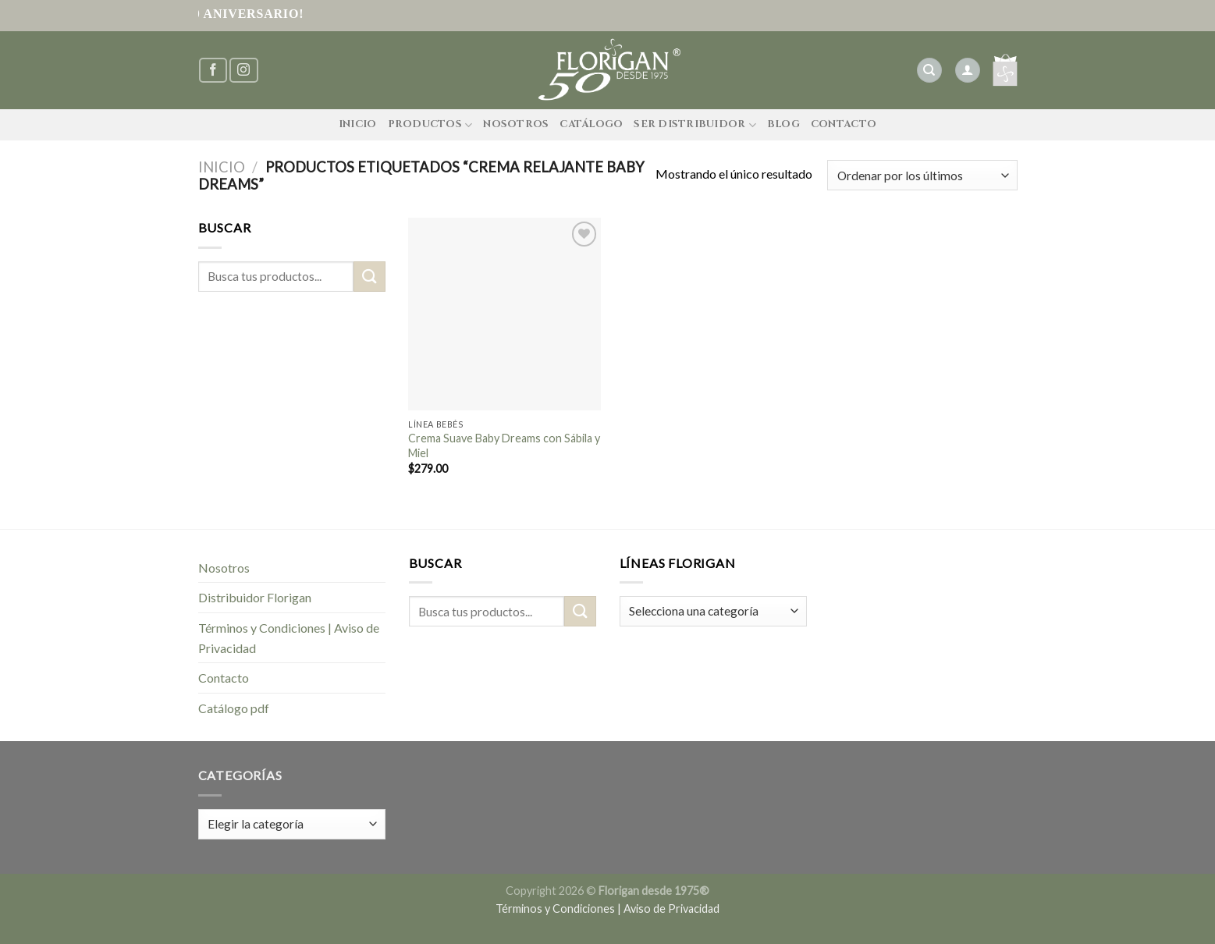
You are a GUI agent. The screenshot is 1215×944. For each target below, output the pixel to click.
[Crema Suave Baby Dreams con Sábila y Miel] (504, 314)
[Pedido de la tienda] (922, 175)
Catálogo (591, 124)
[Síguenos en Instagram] (243, 70)
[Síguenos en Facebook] (213, 70)
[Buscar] (929, 70)
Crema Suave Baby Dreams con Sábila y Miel (504, 445)
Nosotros (516, 124)
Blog (783, 124)
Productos (430, 125)
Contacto (843, 124)
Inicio (358, 124)
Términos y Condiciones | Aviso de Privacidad (288, 637)
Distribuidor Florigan (254, 597)
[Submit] (369, 276)
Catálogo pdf (233, 708)
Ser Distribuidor (695, 125)
